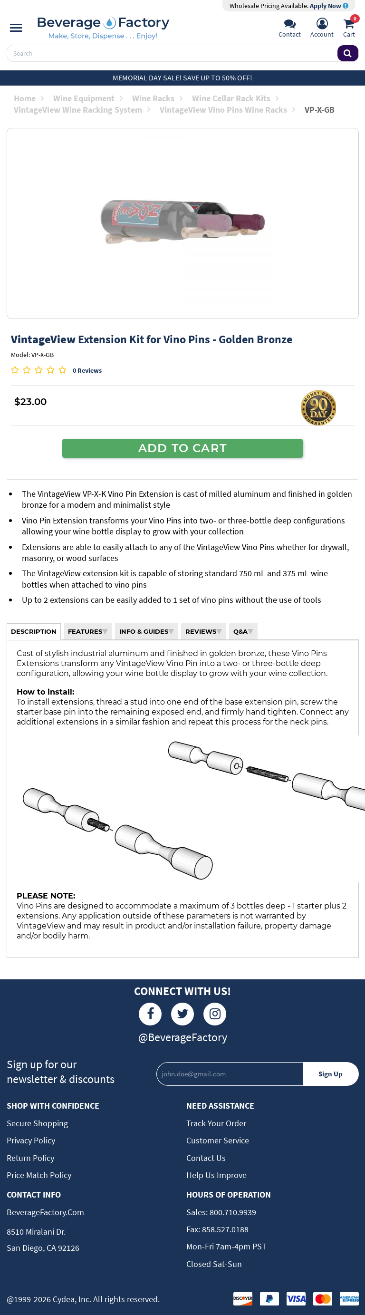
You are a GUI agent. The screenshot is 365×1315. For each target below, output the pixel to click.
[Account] (322, 29)
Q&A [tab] (243, 631)
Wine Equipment (88, 98)
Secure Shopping (37, 1123)
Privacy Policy (31, 1140)
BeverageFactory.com (45, 1212)
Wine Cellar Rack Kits (235, 98)
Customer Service (217, 1140)
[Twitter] (182, 1014)
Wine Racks (157, 98)
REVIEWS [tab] (203, 631)
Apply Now (329, 5)
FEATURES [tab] (88, 631)
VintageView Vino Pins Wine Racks (227, 109)
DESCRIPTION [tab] (34, 631)
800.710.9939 (232, 1212)
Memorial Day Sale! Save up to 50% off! (182, 77)
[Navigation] (16, 28)
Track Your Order (216, 1123)
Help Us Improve (216, 1175)
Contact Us (206, 1157)
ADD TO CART (182, 448)
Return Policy (30, 1157)
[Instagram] (214, 1014)
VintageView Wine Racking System (82, 109)
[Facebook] (150, 1014)
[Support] (290, 29)
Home (29, 98)
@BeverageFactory (182, 1037)
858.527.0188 (224, 1229)
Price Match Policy (39, 1175)
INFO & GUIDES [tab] (146, 631)
